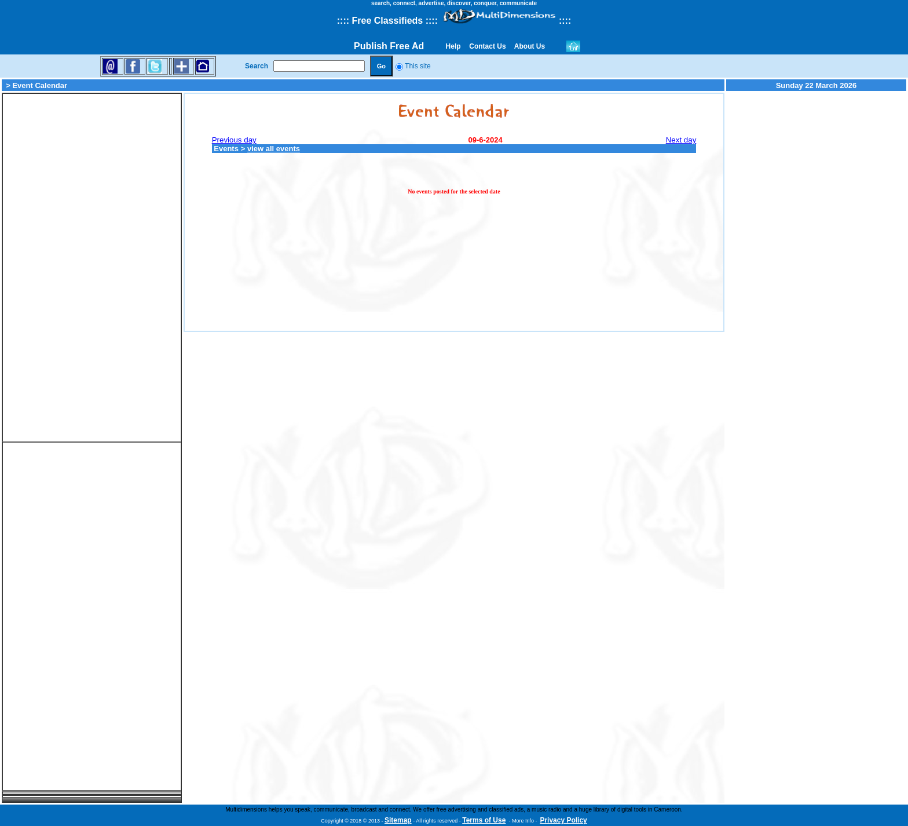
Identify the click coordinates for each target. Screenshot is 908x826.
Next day (681, 140)
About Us (529, 46)
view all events (273, 148)
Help (453, 46)
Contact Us (487, 46)
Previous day (234, 140)
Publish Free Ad (389, 46)
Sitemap (398, 820)
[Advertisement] (92, 267)
